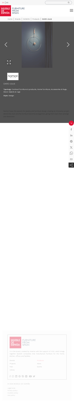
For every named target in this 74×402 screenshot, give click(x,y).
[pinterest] (71, 141)
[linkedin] (71, 135)
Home (10, 19)
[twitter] (71, 147)
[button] (71, 10)
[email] (71, 159)
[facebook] (71, 129)
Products (35, 19)
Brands (18, 19)
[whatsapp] (71, 153)
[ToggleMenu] (71, 10)
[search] (58, 2)
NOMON (26, 19)
